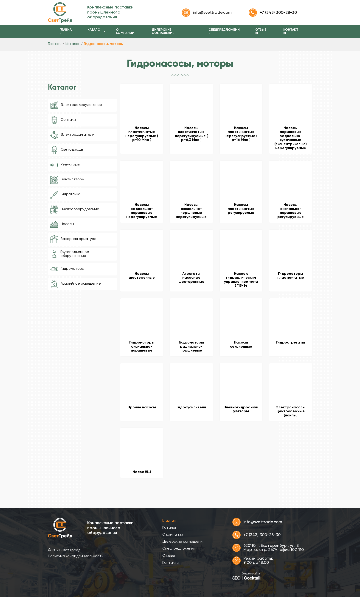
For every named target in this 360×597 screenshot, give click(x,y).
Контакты (290, 31)
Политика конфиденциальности (76, 556)
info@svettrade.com (207, 12)
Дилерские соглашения (163, 31)
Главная (65, 31)
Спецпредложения (224, 31)
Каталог (93, 31)
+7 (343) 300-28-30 (273, 12)
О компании (125, 31)
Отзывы (261, 31)
